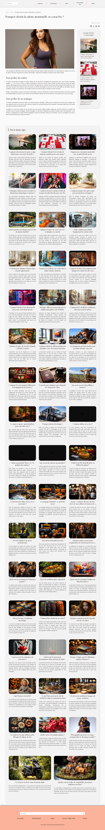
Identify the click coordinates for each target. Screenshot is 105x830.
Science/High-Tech (79, 3)
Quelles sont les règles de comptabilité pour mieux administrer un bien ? (75, 783)
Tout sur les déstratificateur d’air (52, 540)
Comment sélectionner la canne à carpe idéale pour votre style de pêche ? (87, 56)
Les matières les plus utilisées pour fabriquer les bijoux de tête (22, 736)
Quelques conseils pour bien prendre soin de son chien (82, 619)
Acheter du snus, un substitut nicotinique (22, 619)
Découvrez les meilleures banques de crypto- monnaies (82, 697)
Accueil (7, 12)
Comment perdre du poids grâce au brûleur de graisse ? (83, 464)
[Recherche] (13, 3)
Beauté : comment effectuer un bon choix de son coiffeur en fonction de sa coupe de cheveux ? (82, 504)
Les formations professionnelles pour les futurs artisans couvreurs (82, 347)
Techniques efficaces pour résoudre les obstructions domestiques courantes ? (22, 192)
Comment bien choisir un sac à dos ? (52, 618)
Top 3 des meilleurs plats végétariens (52, 579)
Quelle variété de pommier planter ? (52, 735)
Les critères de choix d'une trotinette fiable (30, 782)
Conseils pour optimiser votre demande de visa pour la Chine (52, 386)
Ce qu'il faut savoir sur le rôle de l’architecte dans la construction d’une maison (52, 698)
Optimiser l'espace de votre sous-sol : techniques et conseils (52, 230)
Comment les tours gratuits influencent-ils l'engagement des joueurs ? (22, 386)
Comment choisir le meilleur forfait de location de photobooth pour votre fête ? (52, 193)
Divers (93, 3)
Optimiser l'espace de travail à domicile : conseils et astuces (22, 347)
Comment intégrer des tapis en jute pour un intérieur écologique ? (83, 192)
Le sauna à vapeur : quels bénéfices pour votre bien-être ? (22, 425)
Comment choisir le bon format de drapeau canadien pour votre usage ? (87, 79)
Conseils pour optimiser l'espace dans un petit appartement (22, 269)
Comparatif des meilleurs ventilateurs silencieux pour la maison (82, 308)
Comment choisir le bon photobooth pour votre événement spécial (22, 308)
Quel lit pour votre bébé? (22, 696)
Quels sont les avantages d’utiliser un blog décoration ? (82, 580)
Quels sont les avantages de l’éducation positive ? (22, 580)
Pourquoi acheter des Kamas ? (52, 424)
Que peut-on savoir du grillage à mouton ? (83, 386)
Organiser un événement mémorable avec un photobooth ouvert (86, 102)
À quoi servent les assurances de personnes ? (22, 658)
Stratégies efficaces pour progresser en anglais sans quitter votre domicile (52, 308)
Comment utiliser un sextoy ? (83, 424)
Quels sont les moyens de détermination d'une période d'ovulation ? (52, 659)
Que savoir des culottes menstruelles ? (52, 463)
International (53, 3)
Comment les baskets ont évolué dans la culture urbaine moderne (52, 269)
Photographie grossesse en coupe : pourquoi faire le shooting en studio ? (82, 736)
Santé (66, 3)
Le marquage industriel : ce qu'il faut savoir (52, 503)
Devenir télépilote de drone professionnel (22, 541)
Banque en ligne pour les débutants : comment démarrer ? (82, 658)
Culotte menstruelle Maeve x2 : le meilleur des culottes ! (22, 464)
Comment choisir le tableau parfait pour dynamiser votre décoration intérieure (52, 347)
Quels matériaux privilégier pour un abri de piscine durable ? (22, 230)
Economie (40, 3)
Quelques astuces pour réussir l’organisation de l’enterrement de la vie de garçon (82, 542)
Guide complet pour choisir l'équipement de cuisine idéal (82, 230)
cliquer (11, 83)
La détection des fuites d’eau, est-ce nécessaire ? (22, 503)
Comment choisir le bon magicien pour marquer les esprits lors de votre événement (82, 270)
